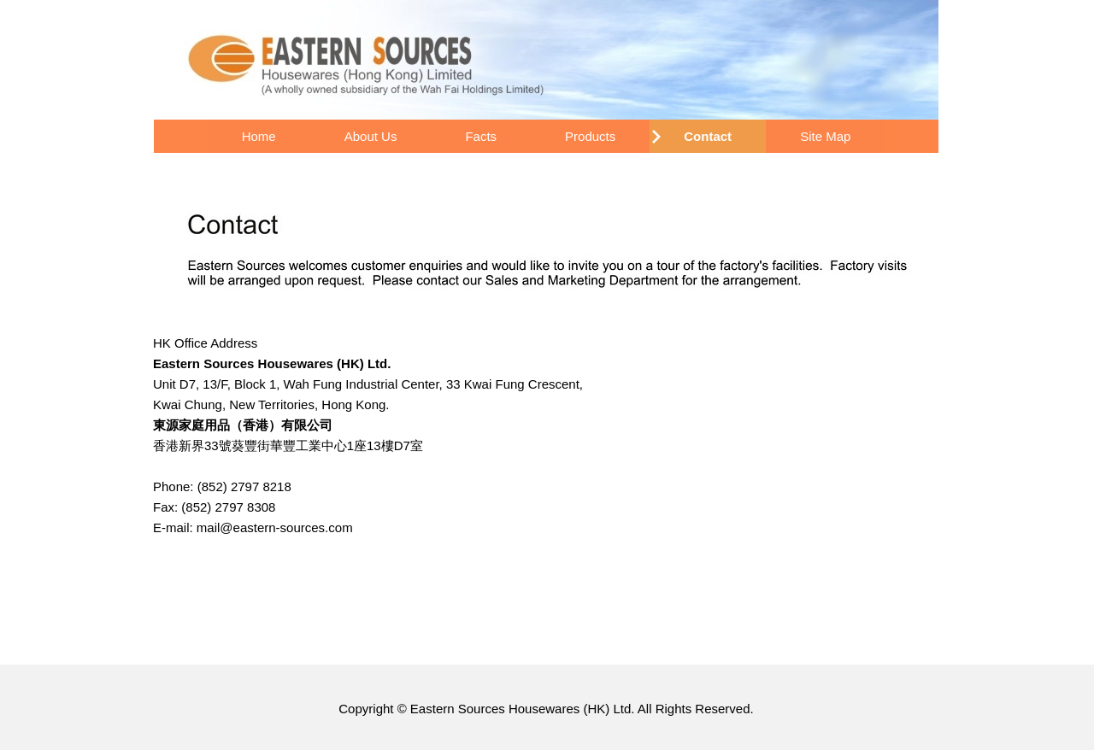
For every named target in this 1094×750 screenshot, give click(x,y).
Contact (708, 136)
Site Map (825, 136)
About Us (370, 136)
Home (259, 136)
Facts (481, 136)
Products (590, 136)
